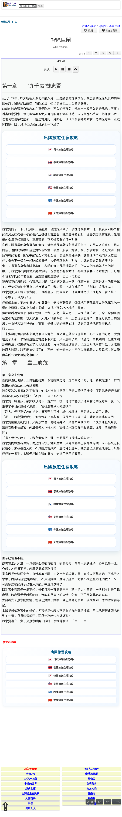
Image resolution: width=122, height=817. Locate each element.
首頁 (99, 802)
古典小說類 (89, 26)
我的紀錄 (111, 30)
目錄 (107, 802)
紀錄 (90, 30)
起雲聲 (102, 26)
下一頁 (117, 802)
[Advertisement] (60, 734)
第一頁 (90, 802)
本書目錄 (114, 26)
